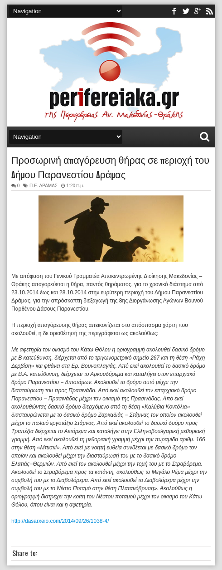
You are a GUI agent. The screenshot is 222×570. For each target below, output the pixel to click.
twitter (186, 11)
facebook (174, 11)
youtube (197, 11)
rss (209, 11)
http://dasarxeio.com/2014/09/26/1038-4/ (60, 521)
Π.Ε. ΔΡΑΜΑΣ (43, 185)
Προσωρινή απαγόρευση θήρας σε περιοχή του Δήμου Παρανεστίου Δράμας (110, 166)
